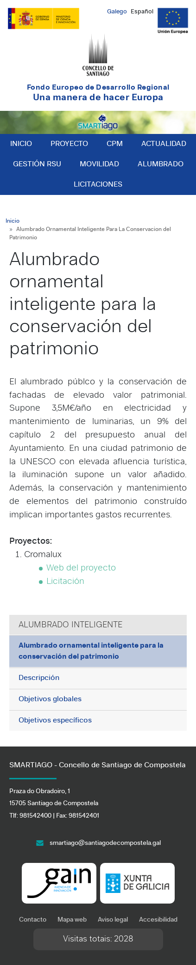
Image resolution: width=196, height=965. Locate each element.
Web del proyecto (81, 568)
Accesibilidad (158, 919)
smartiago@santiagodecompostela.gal (105, 843)
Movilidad (99, 164)
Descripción (39, 678)
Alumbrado (160, 164)
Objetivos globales (50, 699)
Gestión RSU (37, 164)
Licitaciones (98, 184)
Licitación (65, 581)
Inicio (21, 144)
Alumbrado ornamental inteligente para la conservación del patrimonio (91, 651)
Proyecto (69, 144)
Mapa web (72, 919)
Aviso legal (113, 919)
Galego (117, 12)
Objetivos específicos (55, 720)
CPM (115, 144)
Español (142, 12)
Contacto (32, 919)
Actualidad (163, 144)
